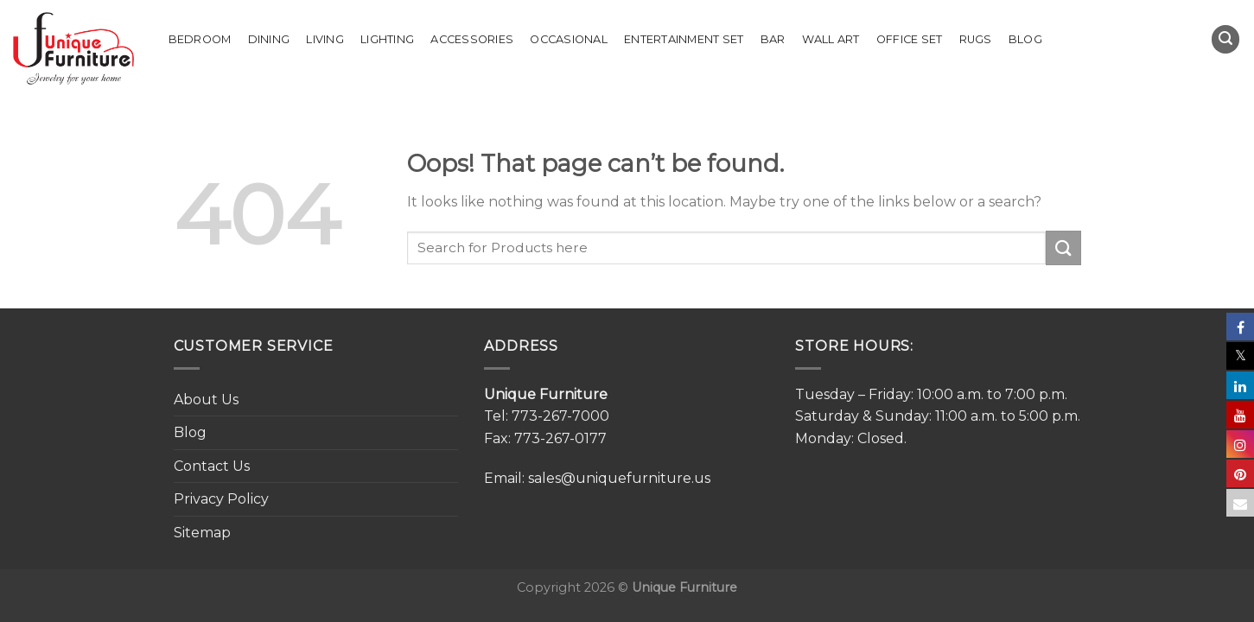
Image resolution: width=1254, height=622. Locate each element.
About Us (206, 399)
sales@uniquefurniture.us (619, 478)
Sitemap (202, 532)
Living (325, 39)
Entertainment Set (683, 39)
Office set (909, 39)
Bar (773, 39)
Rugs (975, 39)
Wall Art (831, 39)
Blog (1025, 39)
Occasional (569, 39)
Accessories (471, 39)
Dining (269, 39)
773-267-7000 (560, 416)
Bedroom (200, 39)
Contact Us (212, 466)
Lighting (387, 39)
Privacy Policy (221, 499)
